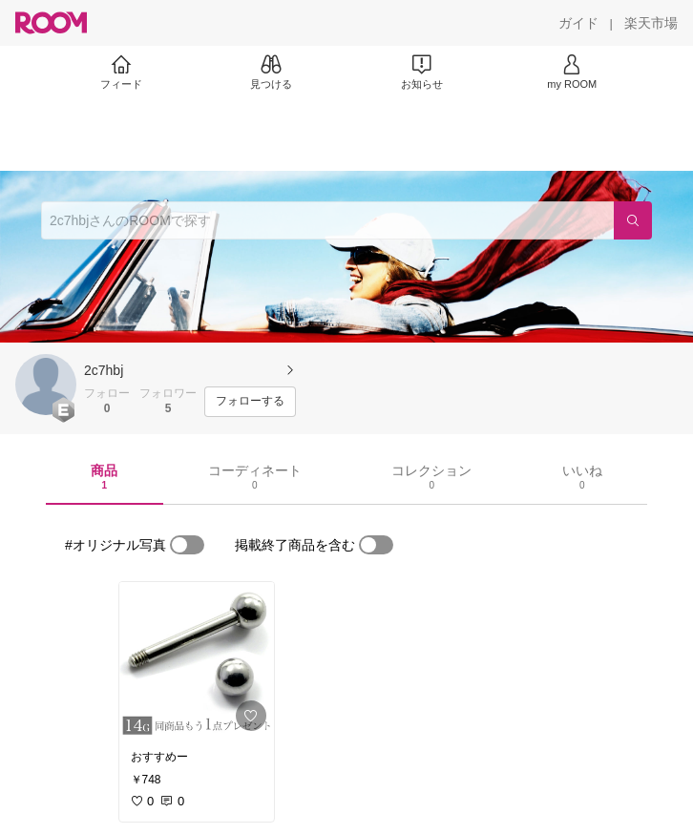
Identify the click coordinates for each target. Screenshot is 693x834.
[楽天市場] (651, 22)
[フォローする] (250, 401)
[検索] (633, 220)
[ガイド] (578, 22)
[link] (196, 660)
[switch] (187, 544)
